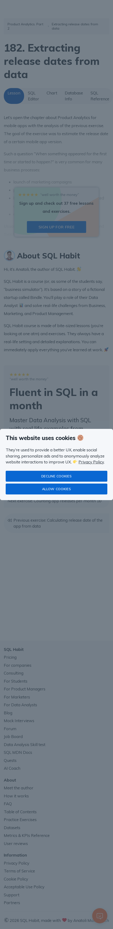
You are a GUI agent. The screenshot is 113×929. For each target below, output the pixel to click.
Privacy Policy (91, 461)
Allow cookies (56, 489)
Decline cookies (56, 476)
